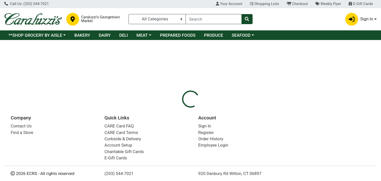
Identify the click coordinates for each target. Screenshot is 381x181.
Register (206, 132)
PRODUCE (213, 35)
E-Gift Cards (361, 4)
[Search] (214, 19)
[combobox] (214, 19)
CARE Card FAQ (119, 125)
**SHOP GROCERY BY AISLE (35, 35)
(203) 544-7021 (119, 173)
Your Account (229, 4)
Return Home (190, 73)
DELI (123, 35)
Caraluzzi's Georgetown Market (100, 19)
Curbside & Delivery (123, 138)
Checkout (297, 4)
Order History (210, 138)
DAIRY (105, 35)
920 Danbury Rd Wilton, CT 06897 (229, 173)
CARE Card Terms (121, 132)
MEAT (142, 35)
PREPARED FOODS (177, 35)
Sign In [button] (359, 19)
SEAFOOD (241, 35)
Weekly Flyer (328, 4)
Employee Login (213, 145)
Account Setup (118, 145)
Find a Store (22, 132)
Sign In (204, 125)
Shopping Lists (264, 4)
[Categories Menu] (157, 19)
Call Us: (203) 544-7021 (26, 4)
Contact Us (21, 125)
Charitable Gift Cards (124, 151)
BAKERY (82, 35)
